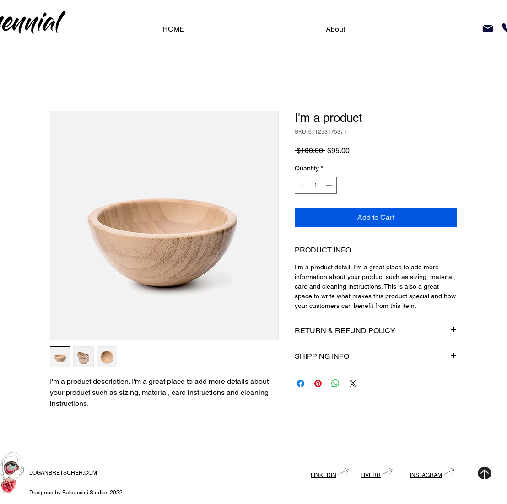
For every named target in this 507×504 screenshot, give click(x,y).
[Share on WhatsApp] (335, 383)
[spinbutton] (315, 185)
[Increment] (329, 185)
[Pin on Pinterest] (318, 383)
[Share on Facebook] (300, 383)
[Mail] (488, 28)
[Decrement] (301, 185)
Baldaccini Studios (85, 492)
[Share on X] (352, 383)
